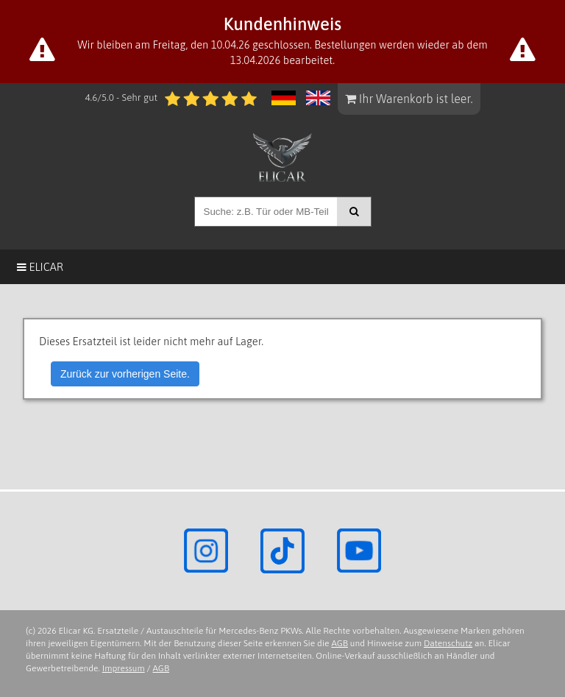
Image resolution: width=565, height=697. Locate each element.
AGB (339, 643)
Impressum (123, 668)
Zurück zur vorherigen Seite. (125, 374)
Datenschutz (448, 643)
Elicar (40, 267)
